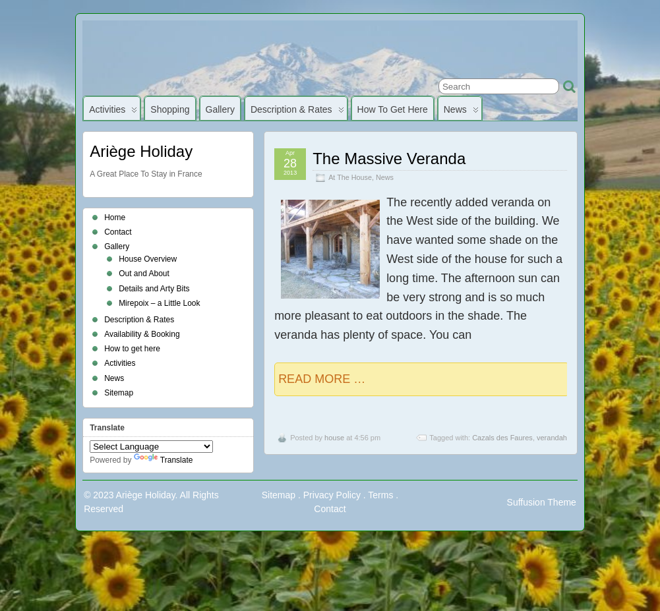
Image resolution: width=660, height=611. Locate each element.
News (461, 112)
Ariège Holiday (141, 151)
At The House (350, 177)
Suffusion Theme (541, 502)
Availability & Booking (142, 334)
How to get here (392, 109)
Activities (113, 112)
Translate (163, 460)
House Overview (148, 259)
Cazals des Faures (502, 438)
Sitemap (118, 392)
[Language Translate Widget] (151, 446)
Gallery (220, 109)
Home (114, 217)
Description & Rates (297, 112)
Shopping (169, 109)
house (334, 438)
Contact (117, 232)
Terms (380, 495)
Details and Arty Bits (154, 288)
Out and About (144, 273)
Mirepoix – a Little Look (159, 303)
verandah (552, 438)
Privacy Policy (332, 495)
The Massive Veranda (389, 158)
